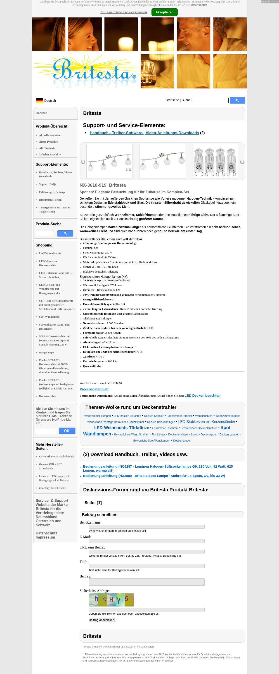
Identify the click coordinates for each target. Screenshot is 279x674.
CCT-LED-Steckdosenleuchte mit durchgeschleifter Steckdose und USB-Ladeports (57, 305)
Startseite (172, 100)
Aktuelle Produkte (49, 135)
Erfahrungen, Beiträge (52, 192)
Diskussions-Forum (50, 199)
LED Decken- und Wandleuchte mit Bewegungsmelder (49, 289)
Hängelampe (46, 352)
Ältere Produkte (48, 141)
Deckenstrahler (48, 396)
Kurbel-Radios (52, 488)
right (242, 162)
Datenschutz (199, 5)
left (83, 162)
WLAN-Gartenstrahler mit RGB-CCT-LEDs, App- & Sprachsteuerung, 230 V (55, 340)
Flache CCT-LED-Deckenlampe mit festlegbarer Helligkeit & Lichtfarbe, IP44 (56, 384)
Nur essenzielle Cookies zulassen (123, 12)
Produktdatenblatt (94, 389)
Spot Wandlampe (49, 316)
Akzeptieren (164, 12)
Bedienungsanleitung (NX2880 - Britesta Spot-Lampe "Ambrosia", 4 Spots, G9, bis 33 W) (154, 476)
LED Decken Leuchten (202, 395)
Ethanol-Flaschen (56, 456)
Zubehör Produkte (50, 154)
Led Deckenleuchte (50, 253)
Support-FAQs (47, 184)
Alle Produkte (47, 148)
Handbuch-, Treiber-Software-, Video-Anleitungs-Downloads (144, 133)
